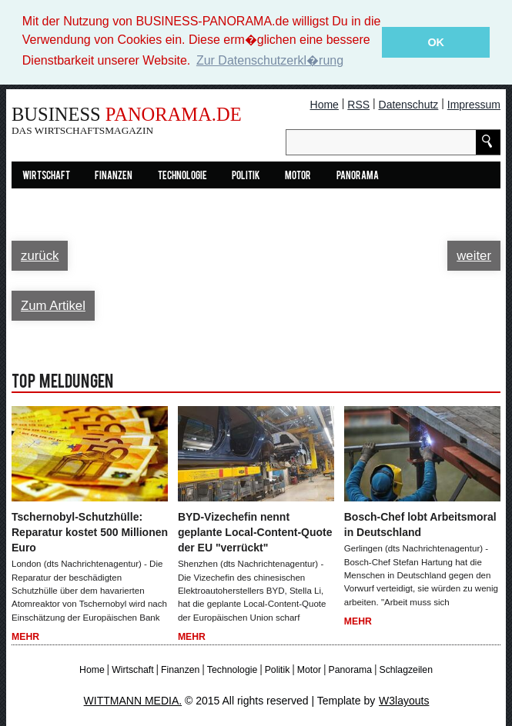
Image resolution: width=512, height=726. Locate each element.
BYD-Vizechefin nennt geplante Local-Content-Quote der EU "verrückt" (255, 532)
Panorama (357, 176)
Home (324, 104)
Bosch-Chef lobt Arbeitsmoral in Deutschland (420, 524)
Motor (298, 176)
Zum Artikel (53, 305)
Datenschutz (409, 104)
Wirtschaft (46, 176)
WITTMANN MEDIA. (133, 700)
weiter (474, 255)
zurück (40, 255)
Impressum (473, 104)
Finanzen (113, 176)
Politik (246, 176)
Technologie (182, 176)
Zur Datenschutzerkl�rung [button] (269, 60)
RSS (358, 104)
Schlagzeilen (405, 669)
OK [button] (435, 42)
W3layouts (404, 700)
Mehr (25, 636)
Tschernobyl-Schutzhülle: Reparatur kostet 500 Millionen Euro (90, 532)
